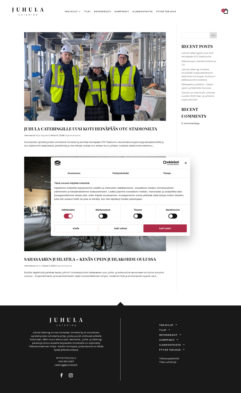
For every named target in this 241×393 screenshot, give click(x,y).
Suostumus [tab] (74, 173)
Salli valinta (120, 228)
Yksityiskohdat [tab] (120, 173)
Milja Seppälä (42, 135)
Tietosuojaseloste (169, 358)
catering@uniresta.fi (66, 364)
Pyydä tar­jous (166, 12)
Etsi (213, 35)
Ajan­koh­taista (142, 12)
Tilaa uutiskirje (167, 362)
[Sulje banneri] (186, 163)
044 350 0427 (66, 361)
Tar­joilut (71, 12)
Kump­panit (122, 12)
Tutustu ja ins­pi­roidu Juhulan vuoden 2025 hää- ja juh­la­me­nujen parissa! (198, 96)
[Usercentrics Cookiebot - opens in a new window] (165, 163)
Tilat (87, 12)
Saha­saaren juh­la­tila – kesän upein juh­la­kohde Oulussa (90, 259)
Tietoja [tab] (167, 173)
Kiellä (76, 228)
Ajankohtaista (73, 135)
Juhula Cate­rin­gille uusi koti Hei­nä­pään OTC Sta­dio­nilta (90, 128)
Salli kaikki (165, 228)
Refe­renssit (102, 12)
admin (38, 265)
